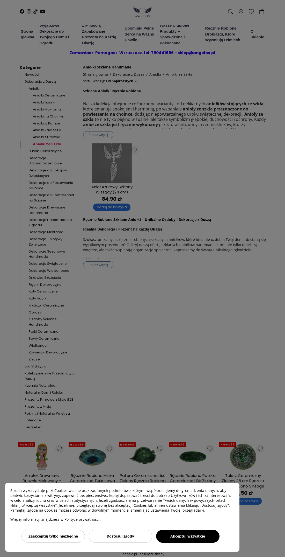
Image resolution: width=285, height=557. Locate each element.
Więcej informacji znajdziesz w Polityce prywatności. (55, 519)
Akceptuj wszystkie (187, 536)
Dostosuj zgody (120, 536)
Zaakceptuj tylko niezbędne (53, 536)
